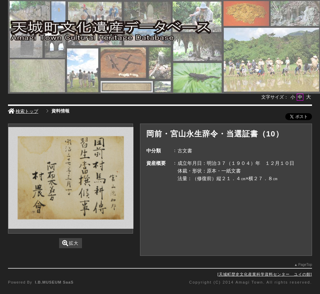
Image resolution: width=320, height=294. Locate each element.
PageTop (305, 265)
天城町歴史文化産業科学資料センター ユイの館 (265, 274)
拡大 (70, 243)
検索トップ (23, 111)
